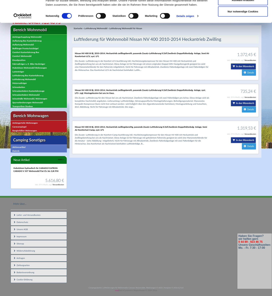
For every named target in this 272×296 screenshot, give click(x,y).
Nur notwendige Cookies (243, 32)
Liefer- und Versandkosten (27, 215)
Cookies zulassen (243, 9)
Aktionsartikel (18, 147)
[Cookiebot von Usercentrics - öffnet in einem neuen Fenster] (22, 36)
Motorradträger (19, 83)
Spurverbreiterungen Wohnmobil (27, 102)
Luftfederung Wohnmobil (24, 79)
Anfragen (19, 258)
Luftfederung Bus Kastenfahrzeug (28, 75)
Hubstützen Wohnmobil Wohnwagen (29, 67)
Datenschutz (20, 222)
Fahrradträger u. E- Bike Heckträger (28, 64)
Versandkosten (58, 184)
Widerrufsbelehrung (24, 250)
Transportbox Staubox (22, 106)
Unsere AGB (20, 229)
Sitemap (18, 243)
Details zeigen (185, 36)
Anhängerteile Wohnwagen (25, 123)
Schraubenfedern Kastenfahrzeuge (28, 91)
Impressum (19, 236)
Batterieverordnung (23, 272)
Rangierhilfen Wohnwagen (24, 130)
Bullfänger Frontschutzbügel (25, 48)
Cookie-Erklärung (22, 279)
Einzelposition (18, 60)
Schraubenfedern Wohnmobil (26, 94)
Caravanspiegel (19, 126)
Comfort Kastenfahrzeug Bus (25, 52)
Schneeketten (18, 87)
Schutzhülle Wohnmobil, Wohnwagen (29, 98)
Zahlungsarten (21, 265)
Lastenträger (18, 71)
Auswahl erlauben (243, 20)
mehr (61, 159)
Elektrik (16, 151)
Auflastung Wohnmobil (23, 44)
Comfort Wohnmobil (22, 56)
